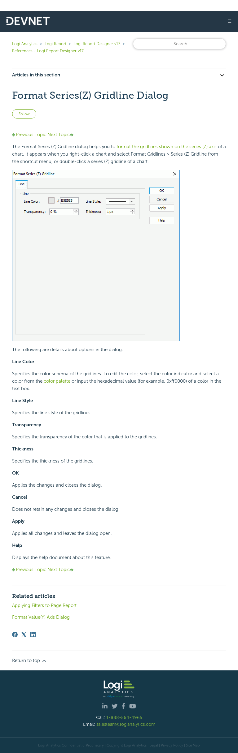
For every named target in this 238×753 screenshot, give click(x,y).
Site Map (193, 745)
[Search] (179, 43)
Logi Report (55, 43)
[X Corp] (24, 634)
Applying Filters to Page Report (44, 605)
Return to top (29, 661)
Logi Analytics (24, 43)
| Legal (153, 745)
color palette (57, 381)
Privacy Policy (172, 745)
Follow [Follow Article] (24, 114)
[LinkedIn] (33, 634)
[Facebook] (15, 634)
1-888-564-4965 (124, 717)
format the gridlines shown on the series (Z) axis (167, 146)
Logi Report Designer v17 (96, 43)
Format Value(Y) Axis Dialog (41, 617)
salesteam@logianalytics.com (125, 724)
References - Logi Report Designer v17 (48, 51)
